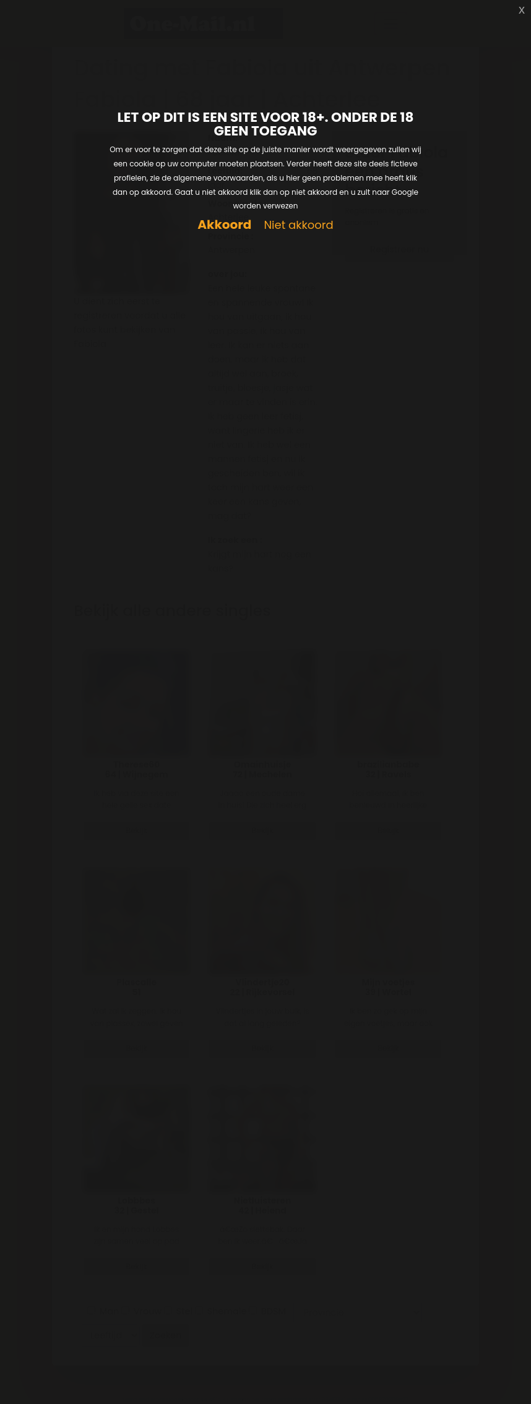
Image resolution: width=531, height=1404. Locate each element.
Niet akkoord (298, 225)
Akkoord (224, 225)
